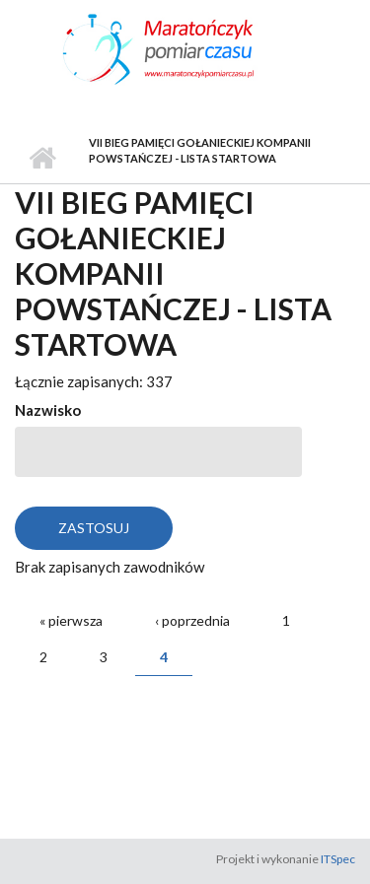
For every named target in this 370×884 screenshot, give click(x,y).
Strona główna (42, 158)
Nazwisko (48, 410)
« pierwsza (71, 620)
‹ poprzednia (192, 620)
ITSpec (338, 858)
